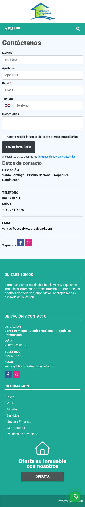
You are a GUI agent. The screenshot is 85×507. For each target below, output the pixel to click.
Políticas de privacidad (22, 434)
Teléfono (8, 98)
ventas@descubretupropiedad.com (27, 228)
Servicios (13, 415)
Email (6, 83)
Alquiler (12, 409)
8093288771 (11, 198)
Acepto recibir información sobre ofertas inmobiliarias (42, 136)
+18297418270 (13, 209)
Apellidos (9, 68)
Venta (11, 403)
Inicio (10, 397)
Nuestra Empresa (19, 421)
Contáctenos (16, 428)
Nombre (8, 53)
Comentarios (10, 114)
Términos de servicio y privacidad (56, 156)
